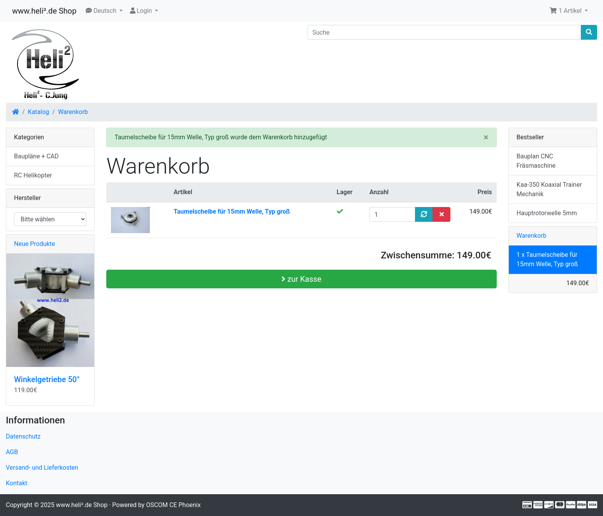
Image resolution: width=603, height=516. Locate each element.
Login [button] (141, 10)
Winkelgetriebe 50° (47, 379)
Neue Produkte (34, 243)
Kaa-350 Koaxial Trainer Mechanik (549, 189)
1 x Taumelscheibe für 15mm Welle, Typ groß (547, 259)
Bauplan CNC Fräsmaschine (536, 161)
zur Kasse (301, 279)
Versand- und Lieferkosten (42, 467)
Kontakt (16, 483)
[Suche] (445, 32)
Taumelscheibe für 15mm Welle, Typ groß (232, 211)
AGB (12, 452)
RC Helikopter (33, 175)
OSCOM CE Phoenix (173, 505)
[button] (104, 11)
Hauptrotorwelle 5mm (547, 213)
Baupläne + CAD (36, 156)
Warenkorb (73, 112)
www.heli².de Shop (44, 11)
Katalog (38, 112)
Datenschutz (23, 436)
